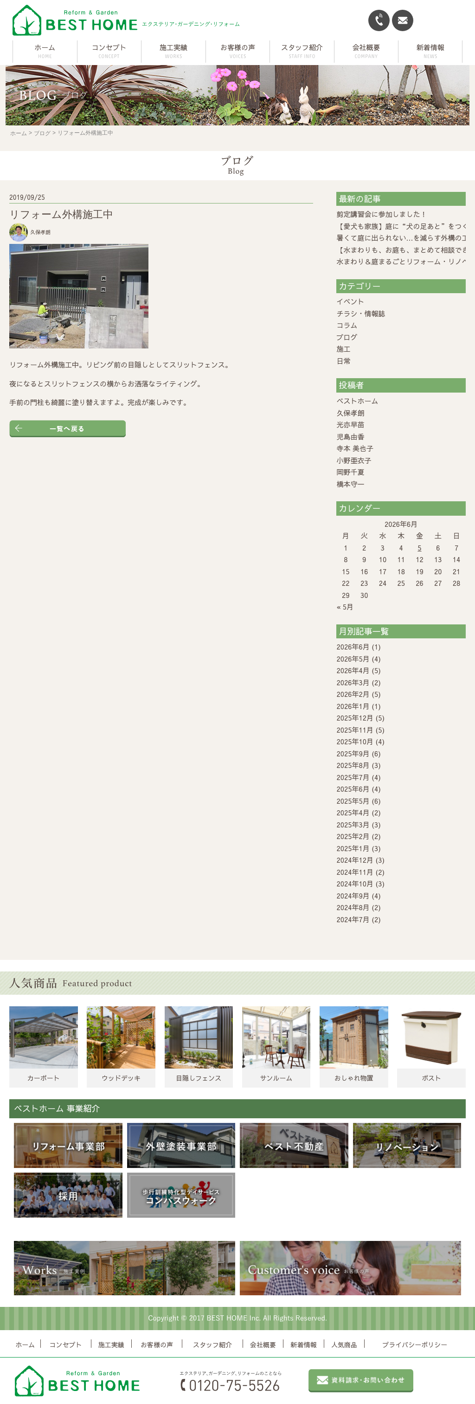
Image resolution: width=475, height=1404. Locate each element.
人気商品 (344, 1344)
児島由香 (350, 436)
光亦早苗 (350, 424)
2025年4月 (352, 812)
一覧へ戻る (67, 428)
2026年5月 (352, 658)
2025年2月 (352, 836)
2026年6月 (352, 646)
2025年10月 (354, 741)
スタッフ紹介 (212, 1344)
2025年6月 (352, 789)
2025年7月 (352, 777)
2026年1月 (352, 706)
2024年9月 (352, 895)
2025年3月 (352, 824)
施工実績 (111, 1344)
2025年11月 (354, 730)
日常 (343, 361)
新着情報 (304, 1344)
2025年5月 (352, 801)
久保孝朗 (350, 413)
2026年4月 (352, 670)
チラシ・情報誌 (360, 313)
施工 (343, 349)
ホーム (44, 47)
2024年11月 (354, 872)
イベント (350, 301)
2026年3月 (352, 682)
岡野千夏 (350, 472)
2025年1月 (352, 848)
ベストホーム (357, 401)
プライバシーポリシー (414, 1344)
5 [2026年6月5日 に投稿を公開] (419, 547)
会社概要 (263, 1344)
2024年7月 (352, 919)
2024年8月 (352, 907)
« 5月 (344, 606)
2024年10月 (354, 883)
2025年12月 (354, 717)
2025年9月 (352, 753)
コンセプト (66, 1344)
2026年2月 (352, 694)
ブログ (42, 133)
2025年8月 (352, 765)
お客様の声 (157, 1344)
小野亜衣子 (353, 460)
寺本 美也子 (354, 448)
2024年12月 (354, 860)
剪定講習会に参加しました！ (381, 214)
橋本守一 (350, 484)
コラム (346, 325)
